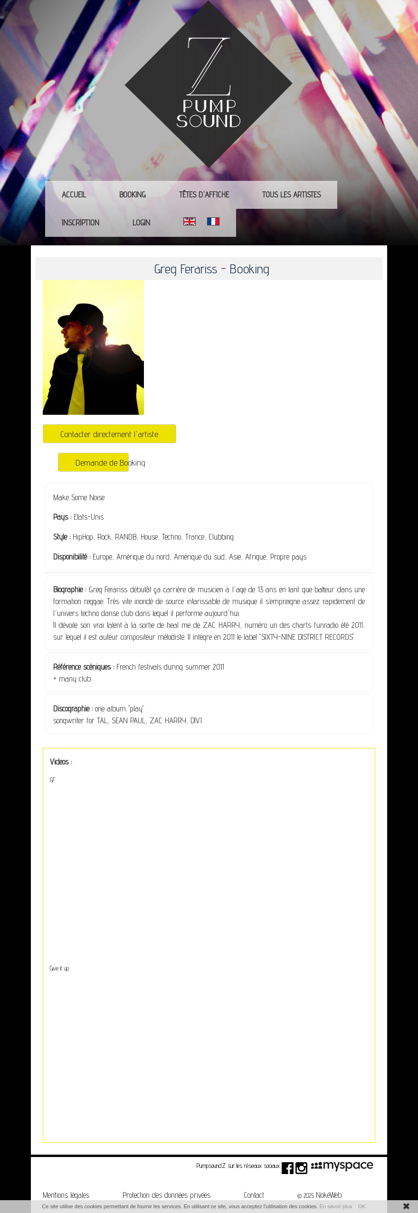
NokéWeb (329, 1195)
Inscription (80, 222)
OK (362, 1206)
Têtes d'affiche (204, 194)
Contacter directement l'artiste (109, 434)
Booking (132, 194)
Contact (254, 1195)
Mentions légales (66, 1195)
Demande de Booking (102, 462)
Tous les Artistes (291, 194)
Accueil (74, 194)
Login (141, 222)
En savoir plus (335, 1206)
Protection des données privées (166, 1195)
